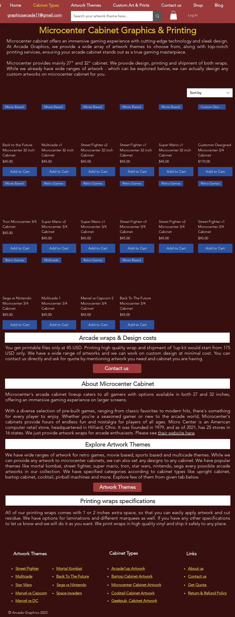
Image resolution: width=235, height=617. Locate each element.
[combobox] (210, 92)
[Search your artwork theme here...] (108, 16)
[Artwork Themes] (117, 487)
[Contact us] (117, 368)
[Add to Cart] (20, 171)
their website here (176, 433)
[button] (173, 15)
